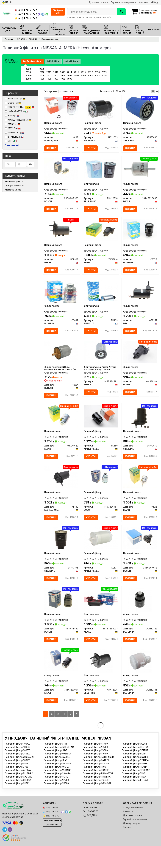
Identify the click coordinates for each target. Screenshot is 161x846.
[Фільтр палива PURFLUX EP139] (101, 290)
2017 (90, 72)
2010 (41, 72)
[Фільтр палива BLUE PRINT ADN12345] (140, 661)
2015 (76, 72)
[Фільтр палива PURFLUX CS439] (61, 291)
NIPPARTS (16, 132)
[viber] (10, 829)
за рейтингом (66, 91)
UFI (12, 141)
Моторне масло (13, 189)
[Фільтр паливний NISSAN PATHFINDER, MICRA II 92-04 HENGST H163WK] (61, 351)
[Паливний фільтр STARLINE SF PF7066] (140, 108)
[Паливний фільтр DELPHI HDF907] (61, 229)
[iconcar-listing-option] (157, 91)
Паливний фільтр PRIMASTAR (98, 773)
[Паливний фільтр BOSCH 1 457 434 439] (61, 599)
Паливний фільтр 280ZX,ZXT (19, 757)
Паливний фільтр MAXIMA (57, 763)
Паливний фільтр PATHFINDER (98, 757)
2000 (41, 75)
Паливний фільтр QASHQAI (97, 783)
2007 (90, 75)
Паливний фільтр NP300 (56, 783)
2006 (83, 75)
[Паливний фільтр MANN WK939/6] (101, 229)
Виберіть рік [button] (32, 61)
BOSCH (14, 103)
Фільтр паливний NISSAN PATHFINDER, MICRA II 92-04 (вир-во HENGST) (61, 368)
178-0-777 (26, 9)
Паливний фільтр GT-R (55, 744)
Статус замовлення (133, 807)
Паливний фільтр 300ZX (17, 760)
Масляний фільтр (14, 181)
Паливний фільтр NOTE (56, 776)
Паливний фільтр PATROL (96, 760)
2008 (97, 75)
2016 (83, 72)
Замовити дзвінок (52, 820)
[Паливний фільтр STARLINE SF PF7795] (61, 539)
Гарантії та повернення (135, 819)
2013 (62, 72)
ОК (30, 164)
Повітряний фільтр (14, 185)
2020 (41, 69)
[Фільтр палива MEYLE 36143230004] (61, 660)
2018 (97, 72)
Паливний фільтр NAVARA (57, 773)
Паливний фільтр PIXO (94, 767)
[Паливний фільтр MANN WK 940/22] (61, 416)
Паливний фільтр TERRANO (136, 770)
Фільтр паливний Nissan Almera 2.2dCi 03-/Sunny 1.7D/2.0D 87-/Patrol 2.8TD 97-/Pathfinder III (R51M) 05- (100, 368)
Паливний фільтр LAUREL (57, 757)
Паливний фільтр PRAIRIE (96, 770)
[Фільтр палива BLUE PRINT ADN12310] (101, 168)
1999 (69, 79)
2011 (48, 72)
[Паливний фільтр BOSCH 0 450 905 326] (61, 168)
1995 (41, 79)
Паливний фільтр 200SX (17, 750)
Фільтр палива (91, 184)
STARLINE (16, 137)
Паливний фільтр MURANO (57, 770)
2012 (55, 72)
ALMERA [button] (71, 61)
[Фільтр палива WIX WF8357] (140, 290)
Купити (51, 148)
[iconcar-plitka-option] (153, 91)
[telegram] (4, 829)
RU (11, 2)
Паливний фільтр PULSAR (96, 780)
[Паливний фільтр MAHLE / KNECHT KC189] (101, 416)
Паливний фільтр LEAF (55, 760)
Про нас (127, 827)
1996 (48, 79)
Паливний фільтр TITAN (134, 776)
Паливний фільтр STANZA (135, 760)
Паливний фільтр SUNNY (134, 763)
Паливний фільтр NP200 (56, 780)
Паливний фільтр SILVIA (134, 753)
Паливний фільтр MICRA (56, 767)
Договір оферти (131, 823)
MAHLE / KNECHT (19, 120)
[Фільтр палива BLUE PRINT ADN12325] (101, 661)
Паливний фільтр (53, 123)
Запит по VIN (52, 825)
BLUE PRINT (16, 98)
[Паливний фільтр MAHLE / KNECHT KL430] (61, 477)
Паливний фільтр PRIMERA (97, 776)
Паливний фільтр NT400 (95, 744)
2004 (69, 75)
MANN (14, 124)
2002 (55, 75)
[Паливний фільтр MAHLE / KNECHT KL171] (101, 538)
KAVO (12, 115)
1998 (62, 79)
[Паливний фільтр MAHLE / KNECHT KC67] (61, 107)
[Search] (121, 11)
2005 (76, 75)
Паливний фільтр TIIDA (133, 773)
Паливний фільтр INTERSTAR (59, 747)
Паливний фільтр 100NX (17, 744)
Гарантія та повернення (123, 2)
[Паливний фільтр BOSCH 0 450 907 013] (140, 538)
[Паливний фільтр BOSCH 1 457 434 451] (101, 477)
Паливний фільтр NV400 (95, 753)
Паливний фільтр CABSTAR (19, 776)
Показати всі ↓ (13, 145)
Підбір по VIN (58, 12)
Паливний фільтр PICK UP (96, 763)
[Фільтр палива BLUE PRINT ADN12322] (140, 600)
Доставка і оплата (98, 2)
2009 (104, 75)
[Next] (76, 714)
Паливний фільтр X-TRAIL (135, 780)
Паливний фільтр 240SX (17, 753)
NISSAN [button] (53, 61)
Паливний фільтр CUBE (17, 783)
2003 (62, 75)
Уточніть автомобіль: (11, 60)
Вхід (154, 2)
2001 (48, 75)
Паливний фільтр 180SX (17, 747)
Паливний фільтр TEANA (134, 767)
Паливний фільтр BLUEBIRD (19, 773)
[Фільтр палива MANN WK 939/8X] (140, 351)
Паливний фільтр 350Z (16, 763)
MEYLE (14, 128)
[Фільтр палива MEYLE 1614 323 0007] (101, 598)
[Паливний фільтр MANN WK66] (140, 477)
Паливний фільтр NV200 (95, 747)
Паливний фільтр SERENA (135, 750)
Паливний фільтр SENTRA (135, 747)
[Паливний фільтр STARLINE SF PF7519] (140, 417)
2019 (104, 72)
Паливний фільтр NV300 (95, 750)
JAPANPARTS (16, 111)
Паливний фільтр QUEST (134, 744)
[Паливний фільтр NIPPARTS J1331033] (100, 108)
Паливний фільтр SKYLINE (135, 757)
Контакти (143, 2)
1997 (55, 79)
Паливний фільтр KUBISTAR (58, 753)
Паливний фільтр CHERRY (18, 780)
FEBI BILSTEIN (21, 107)
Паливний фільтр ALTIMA (18, 770)
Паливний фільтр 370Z (16, 767)
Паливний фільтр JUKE (55, 750)
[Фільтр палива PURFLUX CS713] (140, 229)
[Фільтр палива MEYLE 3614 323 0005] (140, 168)
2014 (69, 72)
